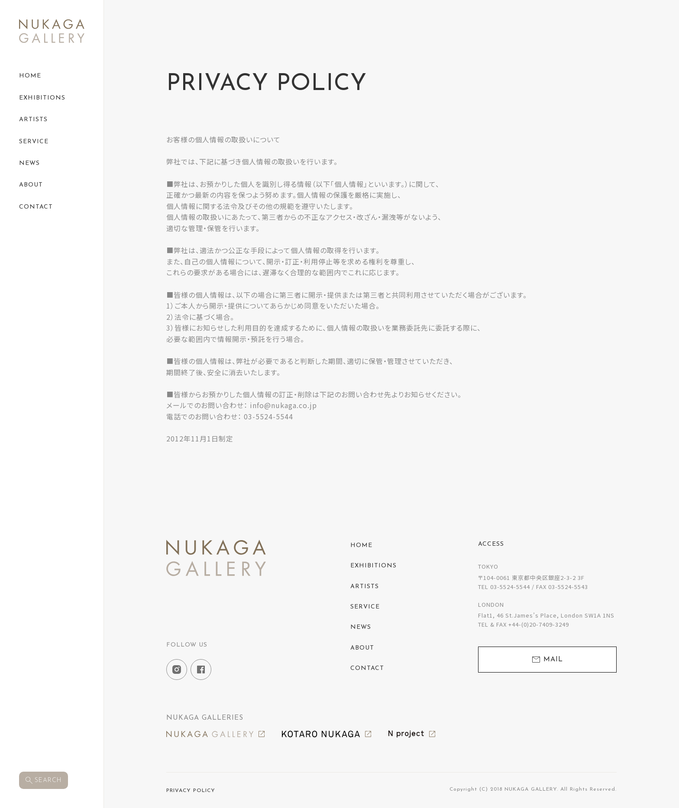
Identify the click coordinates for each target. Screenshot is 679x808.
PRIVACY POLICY (190, 790)
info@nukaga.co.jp (283, 405)
